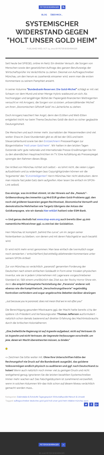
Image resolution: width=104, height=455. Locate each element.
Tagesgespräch (45, 397)
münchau (79, 401)
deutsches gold (37, 401)
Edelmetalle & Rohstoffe (27, 397)
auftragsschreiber (21, 401)
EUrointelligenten (36, 176)
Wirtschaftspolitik (60, 397)
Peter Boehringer (49, 7)
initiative (71, 401)
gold (46, 401)
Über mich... (56, 15)
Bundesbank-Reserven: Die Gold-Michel (52, 89)
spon (86, 401)
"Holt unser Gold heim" (37, 145)
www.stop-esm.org (48, 219)
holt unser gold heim (58, 401)
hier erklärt (50, 210)
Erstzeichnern (52, 141)
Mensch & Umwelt (77, 397)
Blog (44, 15)
